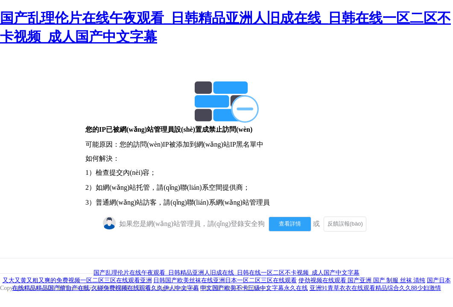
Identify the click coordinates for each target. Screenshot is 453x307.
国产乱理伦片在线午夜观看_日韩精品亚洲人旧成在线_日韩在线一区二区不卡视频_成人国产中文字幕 (226, 272)
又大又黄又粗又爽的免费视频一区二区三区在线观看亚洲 (77, 280)
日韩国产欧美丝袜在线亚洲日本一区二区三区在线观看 (225, 280)
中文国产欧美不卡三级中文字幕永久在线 (254, 288)
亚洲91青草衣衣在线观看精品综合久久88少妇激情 (375, 288)
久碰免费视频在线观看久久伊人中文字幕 (145, 288)
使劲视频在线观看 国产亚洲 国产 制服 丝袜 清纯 (362, 280)
